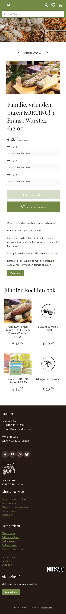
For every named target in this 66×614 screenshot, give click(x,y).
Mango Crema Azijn (48, 378)
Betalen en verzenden (14, 498)
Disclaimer (7, 514)
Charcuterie (8, 533)
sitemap (44, 607)
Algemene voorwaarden (15, 506)
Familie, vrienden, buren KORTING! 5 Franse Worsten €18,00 (18, 331)
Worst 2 (12, 161)
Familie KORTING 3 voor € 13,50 (18, 380)
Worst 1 (12, 147)
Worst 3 (12, 175)
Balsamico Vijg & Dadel (48, 328)
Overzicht (15, 273)
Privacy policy (9, 510)
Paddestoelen (9, 545)
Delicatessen (9, 541)
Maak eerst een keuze (34, 194)
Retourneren (9, 502)
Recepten (7, 560)
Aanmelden (10, 592)
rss (50, 607)
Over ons (7, 564)
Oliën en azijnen (10, 537)
